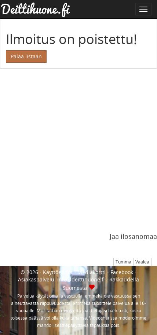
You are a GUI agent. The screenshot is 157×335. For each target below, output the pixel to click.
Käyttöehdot (58, 272)
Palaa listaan (26, 56)
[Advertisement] (78, 154)
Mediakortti (91, 272)
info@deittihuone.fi (81, 279)
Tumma (123, 262)
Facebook (121, 272)
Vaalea (142, 262)
